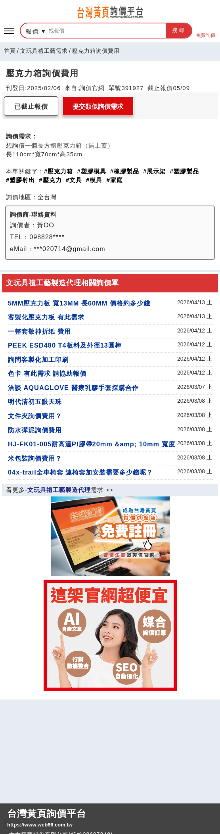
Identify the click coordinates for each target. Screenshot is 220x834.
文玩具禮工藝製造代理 (59, 489)
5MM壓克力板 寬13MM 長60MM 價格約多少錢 (79, 303)
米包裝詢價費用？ (35, 458)
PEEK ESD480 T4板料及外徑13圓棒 (65, 345)
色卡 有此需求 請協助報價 (47, 373)
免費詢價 (205, 30)
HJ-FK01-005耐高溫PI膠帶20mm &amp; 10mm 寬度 (91, 444)
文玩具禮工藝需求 (44, 51)
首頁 (10, 51)
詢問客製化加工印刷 (38, 359)
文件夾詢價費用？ (35, 415)
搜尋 (179, 30)
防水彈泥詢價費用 (35, 430)
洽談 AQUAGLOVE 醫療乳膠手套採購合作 (73, 387)
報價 (32, 31)
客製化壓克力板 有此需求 (46, 317)
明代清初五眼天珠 (35, 401)
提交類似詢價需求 (98, 106)
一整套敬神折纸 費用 (39, 331)
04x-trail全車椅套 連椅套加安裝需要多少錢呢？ (80, 472)
